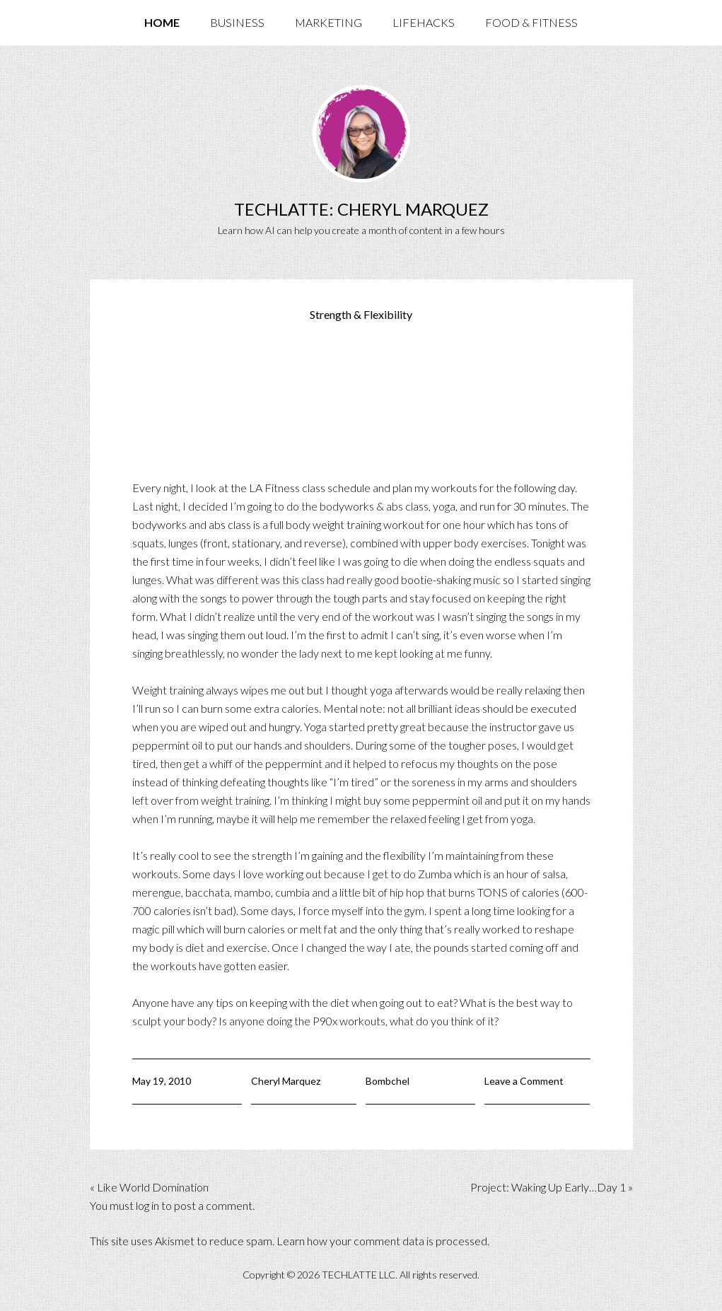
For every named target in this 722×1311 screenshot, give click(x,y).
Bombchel (387, 1081)
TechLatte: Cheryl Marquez (361, 209)
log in (147, 1205)
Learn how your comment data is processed (381, 1240)
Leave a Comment (524, 1081)
